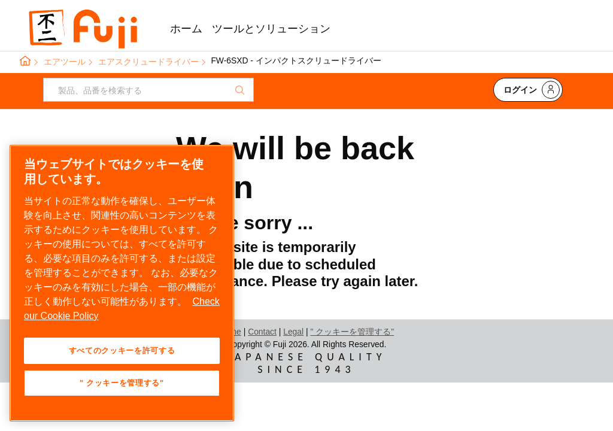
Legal (293, 331)
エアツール (65, 61)
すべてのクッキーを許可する (122, 350)
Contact (262, 331)
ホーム (186, 29)
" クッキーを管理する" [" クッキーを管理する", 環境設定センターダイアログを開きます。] (122, 382)
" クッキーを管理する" (352, 331)
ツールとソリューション (271, 29)
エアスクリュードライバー (148, 61)
